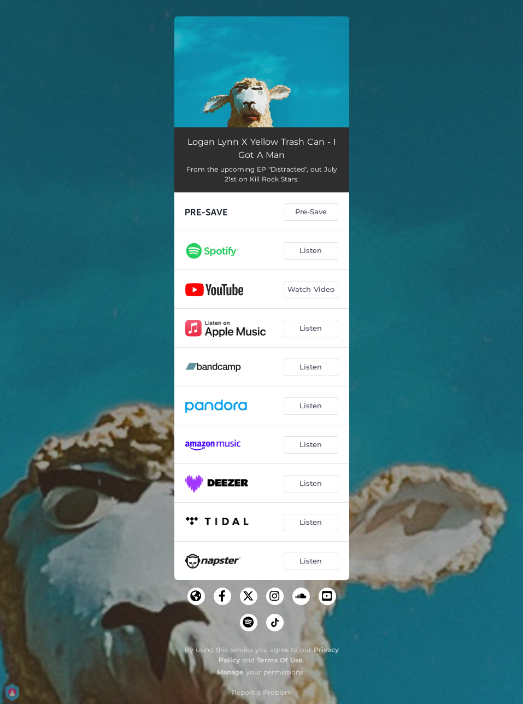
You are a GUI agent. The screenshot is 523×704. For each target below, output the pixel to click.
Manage (230, 672)
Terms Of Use (280, 660)
